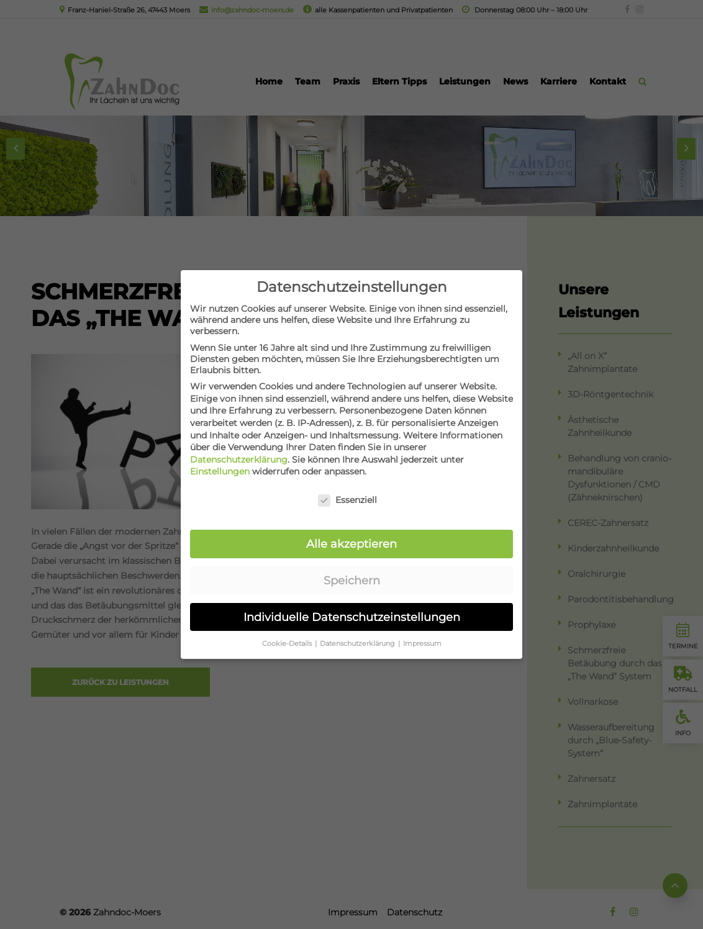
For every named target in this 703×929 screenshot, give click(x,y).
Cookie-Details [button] (288, 632)
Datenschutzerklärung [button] (358, 632)
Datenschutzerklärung (239, 448)
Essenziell (347, 488)
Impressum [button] (422, 632)
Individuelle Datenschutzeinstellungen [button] (351, 605)
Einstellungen (220, 460)
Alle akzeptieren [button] (351, 532)
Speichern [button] (352, 569)
